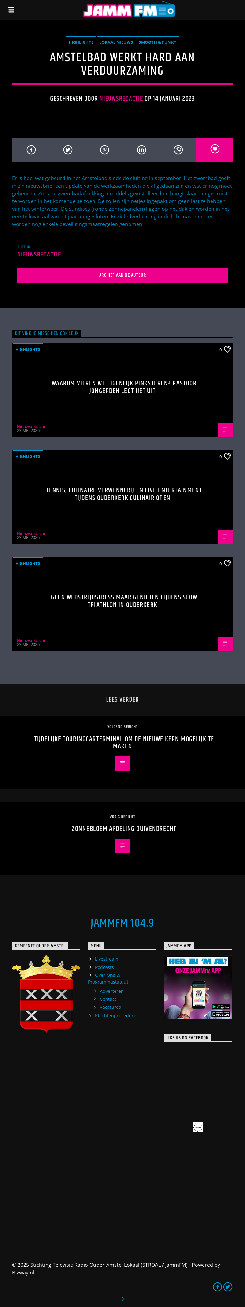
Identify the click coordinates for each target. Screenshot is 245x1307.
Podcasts (104, 967)
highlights (81, 42)
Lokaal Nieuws (116, 42)
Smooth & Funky (157, 42)
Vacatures (110, 1007)
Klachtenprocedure (115, 1016)
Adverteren (112, 991)
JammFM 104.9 (122, 923)
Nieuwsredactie (121, 99)
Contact (108, 999)
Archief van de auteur (122, 275)
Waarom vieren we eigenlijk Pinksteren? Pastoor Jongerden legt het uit (124, 387)
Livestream (106, 959)
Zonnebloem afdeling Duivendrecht (124, 828)
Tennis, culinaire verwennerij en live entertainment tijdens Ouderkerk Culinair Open (124, 494)
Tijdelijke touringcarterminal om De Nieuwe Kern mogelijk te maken (124, 742)
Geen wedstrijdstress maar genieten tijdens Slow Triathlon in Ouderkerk (124, 601)
